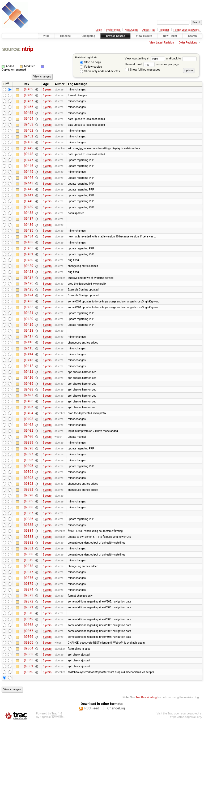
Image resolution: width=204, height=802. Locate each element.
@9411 (28, 410)
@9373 (28, 664)
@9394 (28, 524)
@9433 (28, 263)
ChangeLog (116, 788)
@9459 (28, 90)
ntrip (27, 49)
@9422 (28, 337)
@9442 (28, 203)
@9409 (28, 424)
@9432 (28, 270)
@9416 (28, 377)
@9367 (28, 705)
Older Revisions (188, 42)
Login (99, 29)
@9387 (28, 571)
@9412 (28, 404)
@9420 (28, 350)
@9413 (28, 397)
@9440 (28, 217)
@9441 (28, 210)
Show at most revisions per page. (152, 64)
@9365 (28, 718)
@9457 (28, 103)
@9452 (28, 137)
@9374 (28, 658)
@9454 (28, 123)
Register (164, 29)
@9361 (28, 745)
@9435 (28, 250)
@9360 (28, 751)
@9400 (28, 484)
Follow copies (91, 67)
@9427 (28, 303)
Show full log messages (142, 69)
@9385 (28, 584)
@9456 (28, 110)
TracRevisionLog (146, 777)
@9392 (28, 537)
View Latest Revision (162, 42)
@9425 (28, 317)
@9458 (28, 96)
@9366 (28, 711)
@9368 (28, 698)
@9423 (28, 330)
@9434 (28, 257)
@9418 (28, 364)
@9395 (28, 517)
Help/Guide (131, 29)
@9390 (28, 551)
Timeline (65, 35)
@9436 (28, 243)
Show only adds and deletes (100, 71)
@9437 (28, 237)
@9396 (28, 511)
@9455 (28, 116)
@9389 (28, 557)
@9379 (28, 624)
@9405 (28, 450)
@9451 (28, 143)
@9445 (28, 183)
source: (11, 49)
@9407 (28, 437)
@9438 (28, 230)
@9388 (28, 564)
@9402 (28, 471)
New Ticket (170, 35)
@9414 (28, 390)
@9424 (28, 324)
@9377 (28, 638)
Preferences (113, 29)
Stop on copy (90, 62)
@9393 (28, 531)
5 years (47, 89)
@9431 (28, 277)
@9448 (28, 163)
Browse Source (115, 35)
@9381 (28, 611)
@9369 (28, 691)
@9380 (28, 617)
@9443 (28, 196)
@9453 (28, 130)
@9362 (28, 738)
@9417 (28, 370)
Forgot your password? (187, 29)
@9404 (28, 457)
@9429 (28, 290)
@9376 (28, 644)
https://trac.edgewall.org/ (186, 796)
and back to (181, 58)
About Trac (148, 29)
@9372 (28, 671)
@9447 (28, 170)
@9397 (28, 504)
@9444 (28, 190)
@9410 (28, 417)
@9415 (28, 384)
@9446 (28, 177)
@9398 (28, 497)
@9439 (28, 223)
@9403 (28, 464)
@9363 (28, 731)
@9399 (28, 491)
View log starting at (145, 58)
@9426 (28, 310)
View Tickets (144, 35)
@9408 (28, 430)
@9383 (28, 598)
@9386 (28, 577)
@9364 (28, 724)
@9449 (28, 156)
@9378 (28, 631)
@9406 (28, 444)
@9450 (28, 150)
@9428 (28, 297)
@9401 (28, 477)
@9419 (28, 357)
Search (192, 35)
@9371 (28, 678)
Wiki (46, 35)
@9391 (28, 544)
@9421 (28, 343)
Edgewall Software (51, 796)
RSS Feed (91, 788)
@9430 (28, 283)
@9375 (28, 651)
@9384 (28, 591)
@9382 (28, 604)
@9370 (28, 684)
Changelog (88, 35)
